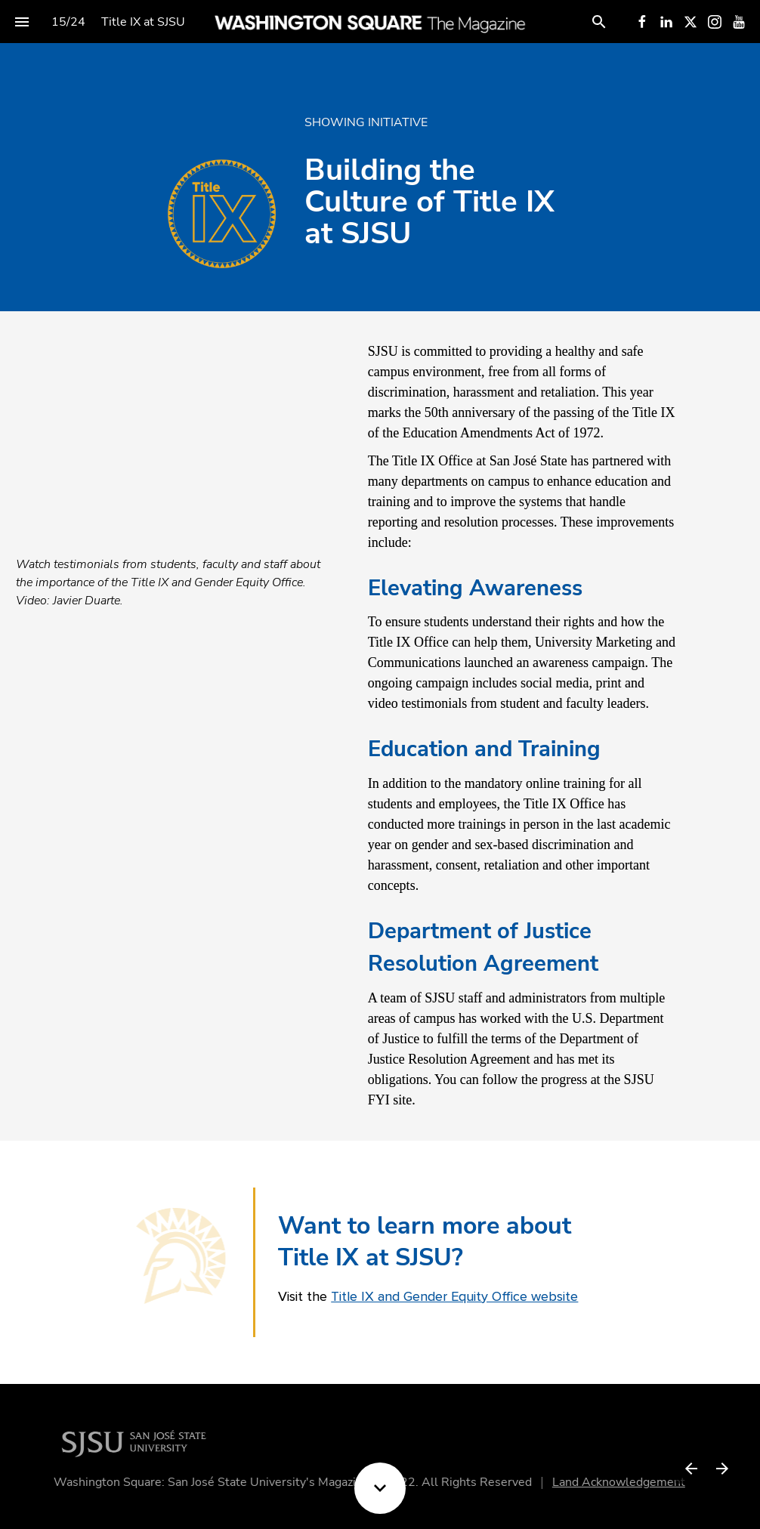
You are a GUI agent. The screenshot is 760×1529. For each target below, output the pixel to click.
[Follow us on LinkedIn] (666, 21)
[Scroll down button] (380, 1488)
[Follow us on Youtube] (738, 21)
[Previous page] (690, 1468)
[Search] (598, 21)
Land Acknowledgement (624, 1482)
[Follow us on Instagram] (714, 21)
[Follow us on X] (690, 21)
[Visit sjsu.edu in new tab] (138, 1442)
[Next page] (721, 1468)
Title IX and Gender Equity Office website (454, 1296)
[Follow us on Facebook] (642, 21)
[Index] (21, 21)
